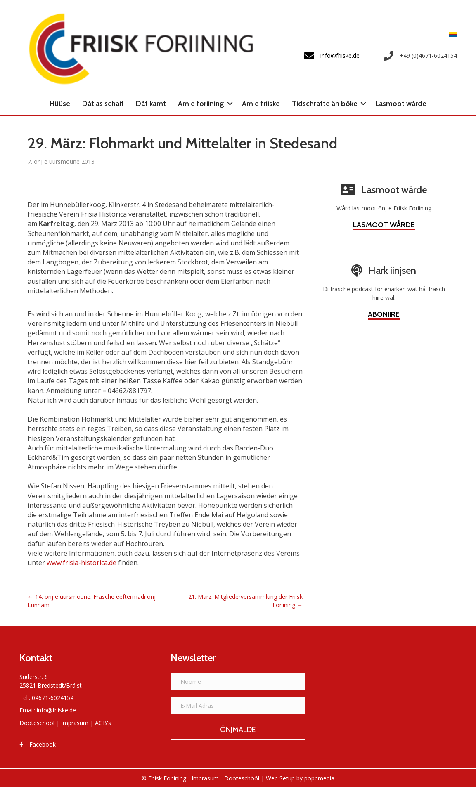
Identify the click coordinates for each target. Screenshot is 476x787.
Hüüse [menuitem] (60, 103)
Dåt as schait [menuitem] (103, 103)
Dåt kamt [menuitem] (151, 103)
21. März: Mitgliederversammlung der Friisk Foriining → (245, 601)
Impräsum (74, 723)
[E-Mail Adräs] (238, 705)
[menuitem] (451, 34)
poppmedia (319, 778)
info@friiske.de (56, 710)
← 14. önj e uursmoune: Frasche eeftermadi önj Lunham (92, 601)
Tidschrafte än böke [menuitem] (325, 103)
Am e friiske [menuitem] (261, 103)
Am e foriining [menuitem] (201, 103)
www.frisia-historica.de (81, 562)
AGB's (103, 723)
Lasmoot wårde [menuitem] (400, 103)
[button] (230, 103)
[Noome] (238, 681)
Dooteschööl (36, 723)
